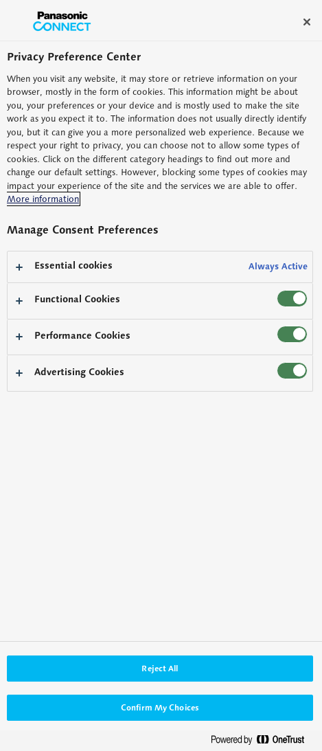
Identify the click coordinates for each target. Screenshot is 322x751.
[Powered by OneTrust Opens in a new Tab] (263, 742)
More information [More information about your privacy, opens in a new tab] (43, 199)
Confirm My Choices (160, 707)
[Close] (307, 22)
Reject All (159, 668)
